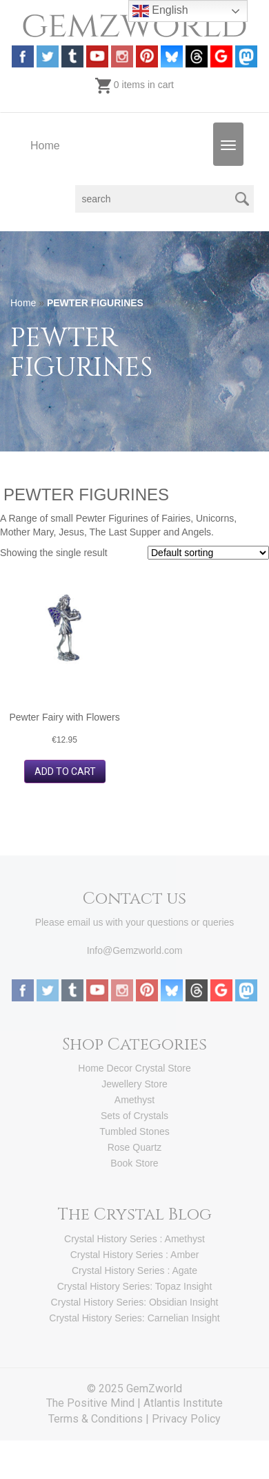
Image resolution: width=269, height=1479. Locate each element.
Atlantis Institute (183, 1402)
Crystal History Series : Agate (134, 1270)
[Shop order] (208, 553)
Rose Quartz (135, 1147)
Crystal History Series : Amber (134, 1254)
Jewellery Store (134, 1083)
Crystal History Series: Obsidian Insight (135, 1302)
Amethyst (134, 1099)
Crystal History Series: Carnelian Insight (134, 1317)
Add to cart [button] (65, 771)
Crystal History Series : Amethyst (134, 1238)
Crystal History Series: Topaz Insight (134, 1286)
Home (45, 145)
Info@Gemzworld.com (135, 950)
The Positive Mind (90, 1402)
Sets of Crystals (134, 1115)
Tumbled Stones (134, 1131)
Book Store (134, 1163)
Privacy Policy (186, 1418)
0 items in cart (134, 84)
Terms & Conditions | (100, 1418)
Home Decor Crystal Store (134, 1068)
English (160, 11)
